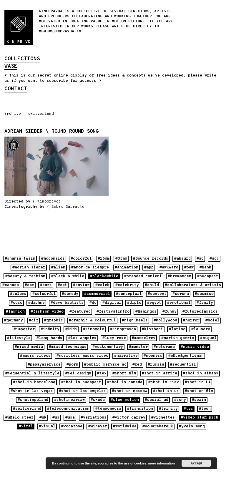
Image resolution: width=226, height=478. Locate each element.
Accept (196, 463)
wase (10, 67)
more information (161, 463)
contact (15, 89)
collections (22, 59)
